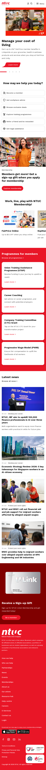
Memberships (7, 682)
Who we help (7, 663)
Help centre (7, 701)
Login (4, 720)
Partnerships (7, 668)
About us (5, 687)
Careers (5, 706)
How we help (7, 658)
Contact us (6, 715)
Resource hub (7, 696)
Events (5, 677)
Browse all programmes (12, 258)
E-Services (6, 711)
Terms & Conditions (8, 746)
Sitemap (4, 757)
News (4, 672)
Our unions (6, 692)
